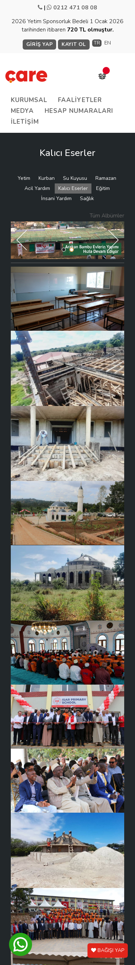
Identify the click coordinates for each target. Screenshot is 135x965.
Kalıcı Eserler (73, 188)
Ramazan (105, 178)
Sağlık (87, 198)
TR (97, 42)
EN (107, 42)
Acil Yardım (37, 188)
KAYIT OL (74, 44)
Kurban (47, 178)
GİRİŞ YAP (39, 44)
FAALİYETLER (80, 100)
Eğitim (103, 188)
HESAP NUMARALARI (79, 111)
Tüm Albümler (107, 215)
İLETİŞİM (25, 122)
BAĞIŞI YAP (107, 950)
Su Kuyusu (75, 178)
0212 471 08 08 (75, 8)
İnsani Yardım (56, 198)
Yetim (24, 178)
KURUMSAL (29, 100)
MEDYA (22, 111)
